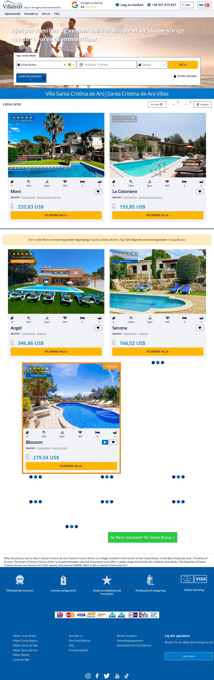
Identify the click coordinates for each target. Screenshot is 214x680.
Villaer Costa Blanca (25, 640)
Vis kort (157, 104)
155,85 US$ (132, 206)
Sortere (202, 104)
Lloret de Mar (59, 448)
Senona (119, 328)
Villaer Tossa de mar (25, 650)
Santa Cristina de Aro (49, 197)
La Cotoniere (124, 191)
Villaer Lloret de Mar (25, 645)
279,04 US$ (46, 457)
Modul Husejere (127, 636)
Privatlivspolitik (78, 650)
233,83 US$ (31, 206)
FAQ (57, 14)
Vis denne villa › (56, 215)
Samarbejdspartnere (130, 640)
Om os (46, 14)
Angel (16, 328)
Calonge (143, 333)
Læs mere (189, 656)
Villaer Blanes (21, 655)
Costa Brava (28, 197)
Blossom (34, 442)
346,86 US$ (31, 343)
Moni (16, 191)
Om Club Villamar (80, 640)
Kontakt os (31, 14)
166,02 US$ (132, 343)
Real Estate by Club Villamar (134, 645)
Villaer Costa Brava (24, 636)
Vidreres (41, 333)
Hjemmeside (12, 14)
